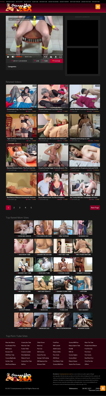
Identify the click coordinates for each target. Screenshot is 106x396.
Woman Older (41, 365)
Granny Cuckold (25, 352)
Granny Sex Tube (86, 1)
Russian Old (8, 352)
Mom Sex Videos (10, 1)
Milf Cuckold (56, 346)
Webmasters (73, 389)
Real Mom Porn (89, 358)
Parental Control (95, 391)
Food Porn (56, 343)
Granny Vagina (73, 355)
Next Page (94, 208)
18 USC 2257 (86, 389)
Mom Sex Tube (96, 1)
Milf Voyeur (27, 1)
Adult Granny (56, 349)
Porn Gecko (88, 355)
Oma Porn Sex (89, 362)
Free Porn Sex (88, 349)
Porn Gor (39, 349)
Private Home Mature (91, 346)
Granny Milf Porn (73, 343)
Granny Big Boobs (53, 1)
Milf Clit (71, 352)
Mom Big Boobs (25, 355)
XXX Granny (40, 352)
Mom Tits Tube (89, 343)
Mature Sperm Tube (74, 346)
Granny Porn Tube (26, 362)
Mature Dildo (56, 352)
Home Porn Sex (41, 355)
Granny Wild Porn (58, 365)
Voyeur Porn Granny (74, 365)
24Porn (87, 365)
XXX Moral (56, 358)
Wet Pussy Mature (75, 1)
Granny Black (72, 358)
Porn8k (71, 349)
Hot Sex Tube (9, 362)
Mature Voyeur (73, 362)
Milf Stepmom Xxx (42, 362)
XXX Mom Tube (43, 1)
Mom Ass (39, 346)
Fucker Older (25, 349)
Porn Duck (87, 352)
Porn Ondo (56, 355)
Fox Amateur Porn (10, 346)
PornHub (56, 61)
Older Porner (41, 343)
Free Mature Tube (58, 362)
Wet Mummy (19, 1)
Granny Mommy (64, 1)
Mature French (25, 358)
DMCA (98, 389)
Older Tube (35, 1)
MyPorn (23, 365)
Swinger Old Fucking (42, 358)
